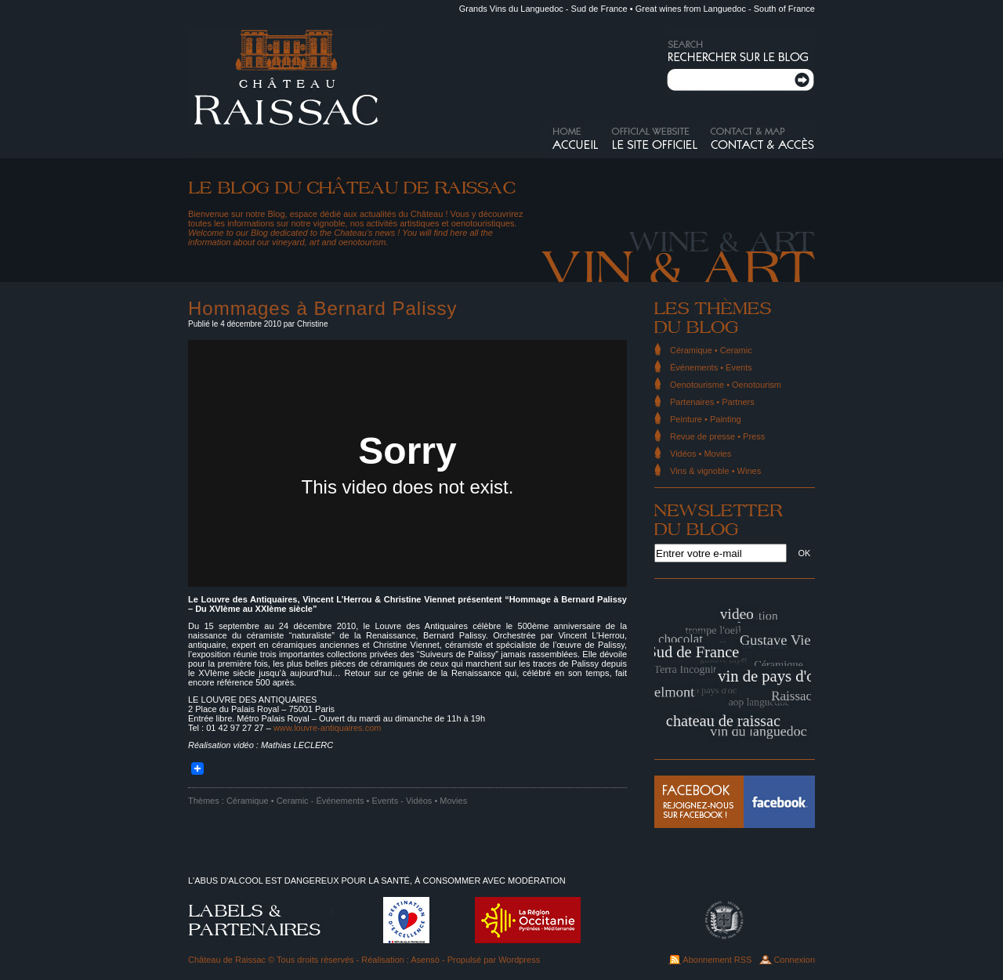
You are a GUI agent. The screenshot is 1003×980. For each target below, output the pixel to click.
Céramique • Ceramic (267, 800)
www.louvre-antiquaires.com (327, 727)
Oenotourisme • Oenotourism (725, 384)
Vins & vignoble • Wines (715, 471)
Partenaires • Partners (712, 402)
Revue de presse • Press (717, 436)
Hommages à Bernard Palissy (322, 308)
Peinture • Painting (705, 419)
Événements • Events (357, 800)
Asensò (425, 959)
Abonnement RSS (717, 959)
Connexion (794, 959)
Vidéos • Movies (436, 800)
